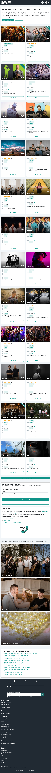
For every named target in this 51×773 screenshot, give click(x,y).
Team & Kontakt (4, 750)
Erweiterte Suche (25, 503)
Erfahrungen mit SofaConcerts (7, 752)
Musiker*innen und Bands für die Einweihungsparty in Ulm (18, 660)
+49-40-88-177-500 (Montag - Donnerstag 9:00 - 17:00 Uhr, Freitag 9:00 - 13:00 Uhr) (14, 767)
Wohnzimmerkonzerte (5, 713)
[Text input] (24, 694)
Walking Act (3, 737)
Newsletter (3, 760)
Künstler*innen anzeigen (25, 500)
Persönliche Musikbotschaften (7, 728)
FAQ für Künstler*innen (6, 702)
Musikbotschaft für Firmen (6, 726)
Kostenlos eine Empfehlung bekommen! (13, 522)
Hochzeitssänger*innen (5, 718)
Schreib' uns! (7, 520)
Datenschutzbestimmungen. (37, 696)
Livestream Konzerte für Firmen (7, 729)
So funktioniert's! (19, 20)
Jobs (2, 755)
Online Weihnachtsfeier (5, 724)
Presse (2, 757)
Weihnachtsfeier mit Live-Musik (7, 723)
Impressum (16, 770)
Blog (2, 753)
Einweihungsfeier (4, 736)
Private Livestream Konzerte (6, 731)
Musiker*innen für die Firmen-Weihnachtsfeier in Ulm (17, 667)
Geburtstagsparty (4, 714)
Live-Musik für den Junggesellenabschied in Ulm (15, 657)
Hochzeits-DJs (4, 719)
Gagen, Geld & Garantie (6, 706)
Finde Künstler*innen (8, 20)
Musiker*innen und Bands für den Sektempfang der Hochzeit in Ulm (20, 653)
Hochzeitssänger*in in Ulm (10, 665)
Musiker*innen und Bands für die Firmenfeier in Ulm (16, 669)
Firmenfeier (3, 721)
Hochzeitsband (4, 716)
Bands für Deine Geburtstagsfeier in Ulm (14, 658)
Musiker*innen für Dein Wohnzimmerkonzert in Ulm (16, 655)
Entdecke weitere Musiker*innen (25, 478)
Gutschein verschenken (5, 707)
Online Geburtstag (4, 732)
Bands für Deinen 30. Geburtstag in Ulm (13, 672)
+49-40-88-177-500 (9, 519)
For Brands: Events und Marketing (8, 743)
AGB (26, 770)
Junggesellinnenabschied (6, 734)
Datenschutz (22, 770)
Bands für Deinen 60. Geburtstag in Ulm (13, 664)
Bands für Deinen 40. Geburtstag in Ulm (13, 674)
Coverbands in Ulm (8, 671)
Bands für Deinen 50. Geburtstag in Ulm (13, 662)
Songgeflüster (4, 745)
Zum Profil (13, 60)
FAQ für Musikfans (5, 704)
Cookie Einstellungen (33, 770)
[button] (47, 2)
